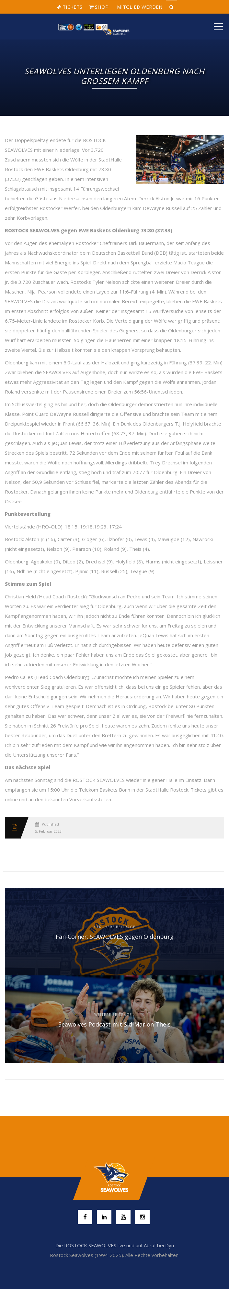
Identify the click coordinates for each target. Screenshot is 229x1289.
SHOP (99, 7)
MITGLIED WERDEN (139, 7)
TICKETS (69, 7)
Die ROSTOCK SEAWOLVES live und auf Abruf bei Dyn (114, 1245)
